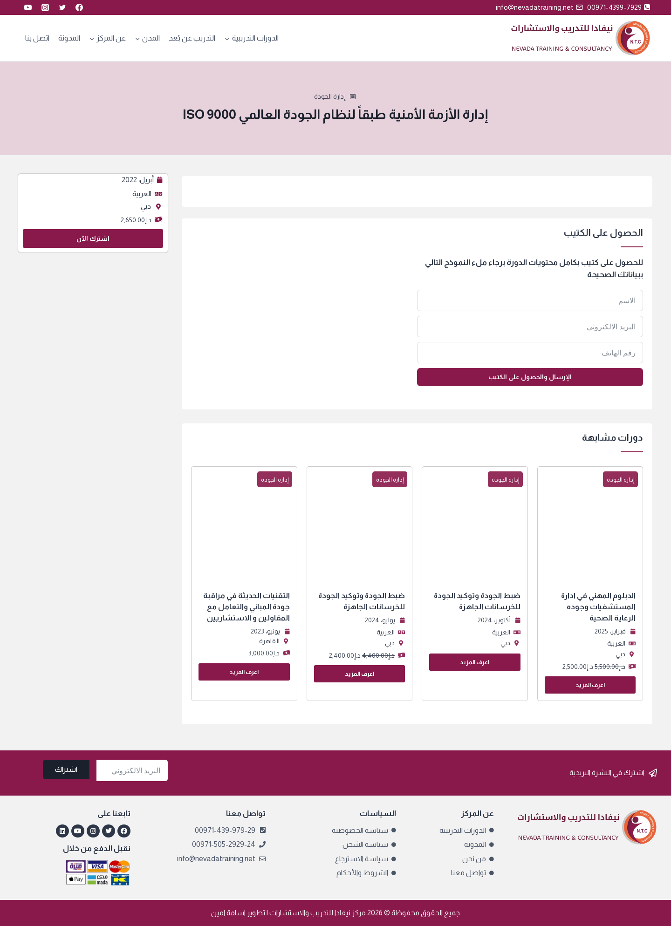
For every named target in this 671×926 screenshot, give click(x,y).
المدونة (69, 38)
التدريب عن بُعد (192, 38)
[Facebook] (79, 7)
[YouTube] (28, 7)
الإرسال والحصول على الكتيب (530, 377)
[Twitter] (62, 7)
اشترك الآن (93, 238)
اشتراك (66, 769)
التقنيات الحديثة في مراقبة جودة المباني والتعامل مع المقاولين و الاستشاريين (246, 607)
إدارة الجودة (330, 96)
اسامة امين (228, 913)
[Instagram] (45, 7)
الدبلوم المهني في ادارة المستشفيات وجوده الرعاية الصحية (598, 607)
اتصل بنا (37, 38)
